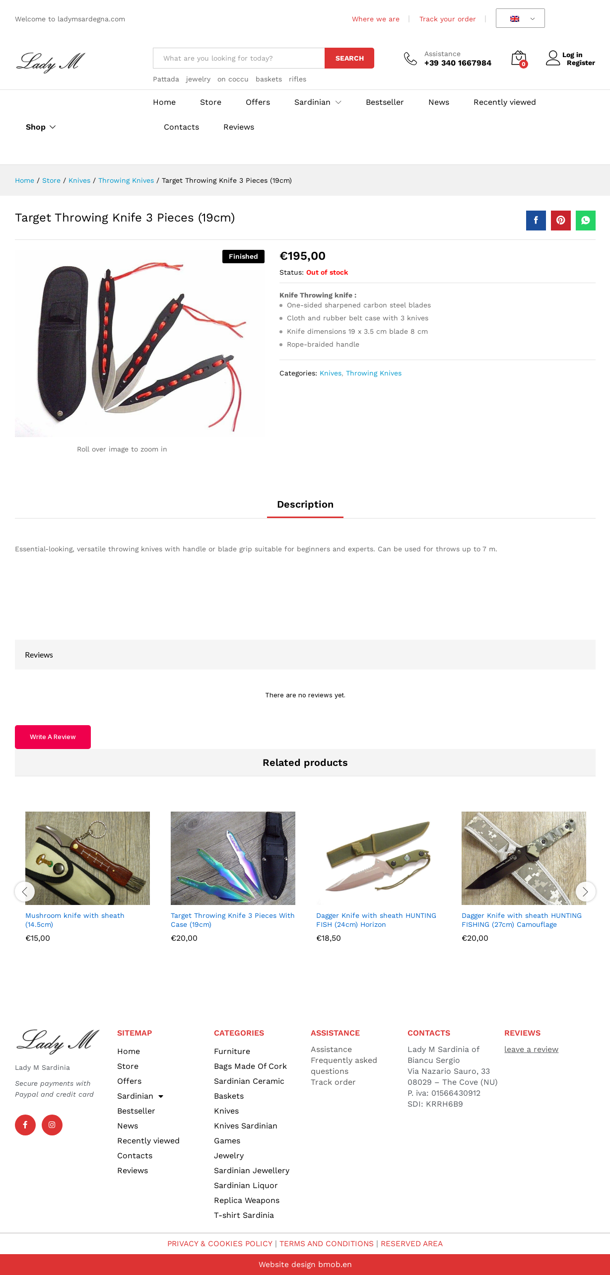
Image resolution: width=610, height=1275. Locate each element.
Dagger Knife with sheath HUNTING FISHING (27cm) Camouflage (522, 919)
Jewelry (229, 1155)
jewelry (198, 79)
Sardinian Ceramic (249, 1081)
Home (164, 102)
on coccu (233, 79)
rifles (297, 79)
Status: (291, 272)
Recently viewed (505, 102)
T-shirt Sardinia (244, 1215)
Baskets (229, 1096)
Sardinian (140, 1096)
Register (581, 63)
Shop (36, 127)
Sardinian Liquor (246, 1185)
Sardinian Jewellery (251, 1170)
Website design (287, 1264)
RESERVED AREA (415, 1243)
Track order (333, 1082)
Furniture (232, 1051)
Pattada (166, 79)
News (438, 102)
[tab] (305, 508)
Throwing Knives (374, 373)
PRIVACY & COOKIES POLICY (216, 1243)
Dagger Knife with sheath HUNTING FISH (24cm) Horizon (376, 919)
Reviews (238, 127)
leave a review (531, 1049)
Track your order (447, 19)
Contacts (181, 127)
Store (210, 102)
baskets (269, 79)
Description (305, 504)
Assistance (442, 54)
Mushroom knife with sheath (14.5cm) (75, 919)
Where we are (376, 19)
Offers (258, 102)
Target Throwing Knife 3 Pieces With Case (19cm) (233, 919)
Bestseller (385, 102)
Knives (330, 373)
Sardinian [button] (312, 102)
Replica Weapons (246, 1200)
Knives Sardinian (245, 1125)
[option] (87, 884)
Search (350, 58)
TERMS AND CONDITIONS (326, 1243)
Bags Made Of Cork (250, 1066)
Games (227, 1140)
